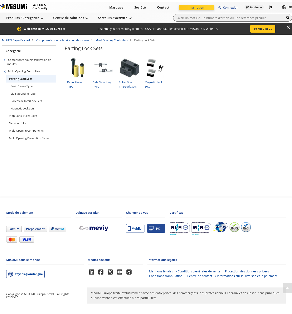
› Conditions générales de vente (198, 271)
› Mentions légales (160, 271)
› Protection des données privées (246, 271)
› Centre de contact (199, 276)
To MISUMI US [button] (263, 29)
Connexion (228, 7)
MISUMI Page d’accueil (16, 40)
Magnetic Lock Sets (22, 108)
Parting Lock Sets (20, 79)
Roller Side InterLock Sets (26, 101)
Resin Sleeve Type (22, 86)
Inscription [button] (196, 7)
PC (154, 228)
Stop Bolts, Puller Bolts (23, 116)
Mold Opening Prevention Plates (29, 138)
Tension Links (17, 123)
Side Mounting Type (23, 93)
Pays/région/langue (29, 274)
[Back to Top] (287, 288)
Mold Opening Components (26, 130)
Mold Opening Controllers (112, 40)
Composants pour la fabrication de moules (62, 40)
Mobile (134, 228)
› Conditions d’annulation (164, 276)
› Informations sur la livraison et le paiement (246, 276)
